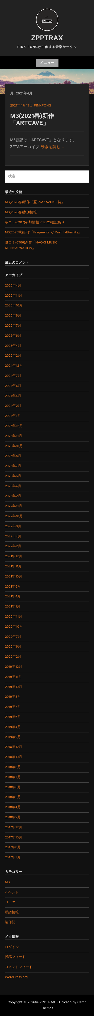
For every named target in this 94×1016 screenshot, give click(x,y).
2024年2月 (13, 405)
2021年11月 (13, 566)
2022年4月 (13, 536)
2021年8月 (13, 586)
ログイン (12, 947)
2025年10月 (14, 305)
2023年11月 (13, 436)
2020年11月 (13, 616)
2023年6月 (13, 476)
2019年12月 (13, 666)
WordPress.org (16, 977)
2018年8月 (13, 767)
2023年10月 (14, 446)
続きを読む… (52, 147)
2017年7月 (13, 857)
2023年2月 (13, 496)
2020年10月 (14, 626)
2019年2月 (13, 737)
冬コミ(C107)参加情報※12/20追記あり (35, 222)
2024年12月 (14, 365)
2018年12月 (13, 746)
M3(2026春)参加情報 (21, 212)
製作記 (10, 922)
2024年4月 (13, 396)
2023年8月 (13, 456)
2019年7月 (13, 706)
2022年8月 (13, 526)
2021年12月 (13, 556)
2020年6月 (13, 646)
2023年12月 (14, 426)
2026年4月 (13, 285)
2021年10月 (13, 576)
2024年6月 (13, 385)
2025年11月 (13, 295)
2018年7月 (13, 777)
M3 (7, 882)
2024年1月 (13, 415)
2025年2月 (13, 355)
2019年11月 (13, 676)
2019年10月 (13, 686)
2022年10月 (14, 516)
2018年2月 (13, 817)
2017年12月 (13, 827)
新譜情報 (12, 912)
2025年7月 (13, 325)
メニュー (47, 63)
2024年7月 (13, 375)
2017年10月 (13, 837)
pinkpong (42, 105)
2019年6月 (13, 716)
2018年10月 (13, 757)
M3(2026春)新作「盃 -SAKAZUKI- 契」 (35, 202)
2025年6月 (13, 335)
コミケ (10, 902)
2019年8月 (13, 696)
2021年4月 (13, 596)
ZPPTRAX (47, 38)
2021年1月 (12, 606)
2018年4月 (13, 807)
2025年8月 (13, 315)
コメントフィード (19, 967)
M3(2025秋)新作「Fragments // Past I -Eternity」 (43, 232)
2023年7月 (13, 466)
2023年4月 (13, 486)
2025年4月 (13, 345)
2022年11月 (13, 506)
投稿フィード (15, 957)
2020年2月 (13, 656)
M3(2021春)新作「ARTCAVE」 (32, 119)
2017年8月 (13, 847)
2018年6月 (13, 787)
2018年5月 (13, 797)
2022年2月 (13, 546)
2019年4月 (13, 727)
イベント (12, 892)
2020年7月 (13, 636)
